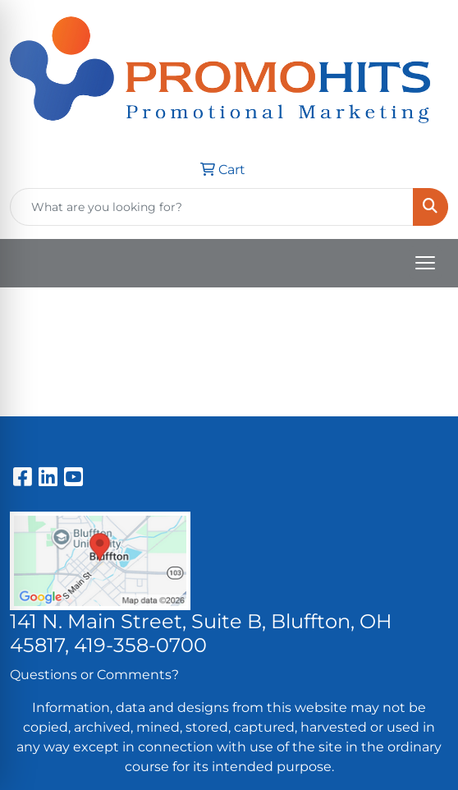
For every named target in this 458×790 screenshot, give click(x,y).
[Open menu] (425, 262)
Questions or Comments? (94, 674)
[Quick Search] (212, 207)
